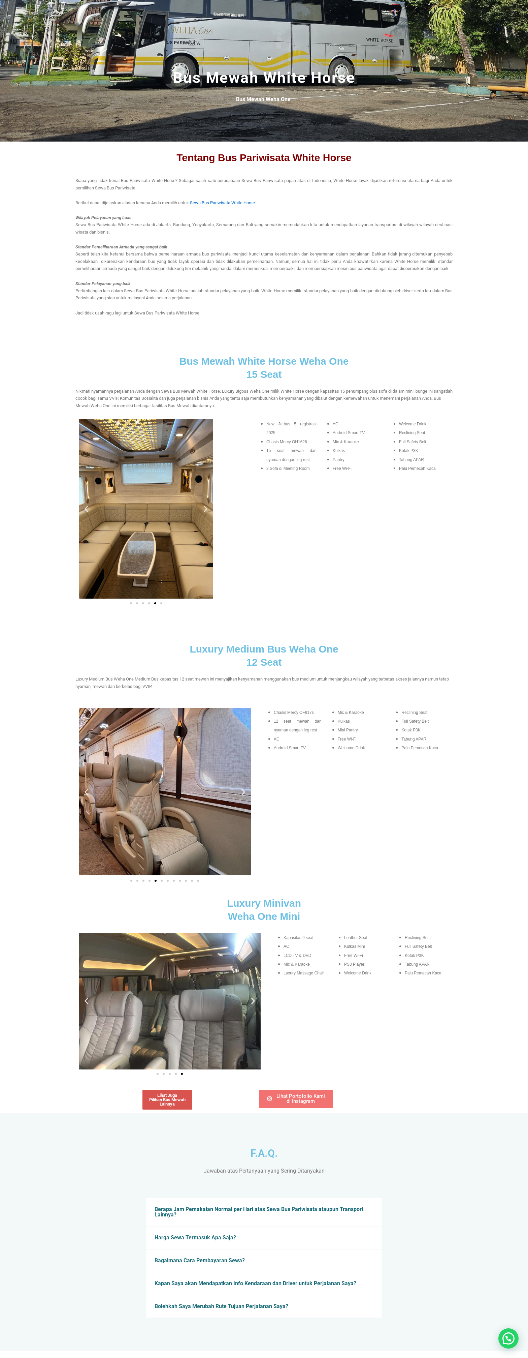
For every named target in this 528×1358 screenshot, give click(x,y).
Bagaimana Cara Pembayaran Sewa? (200, 1260)
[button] (86, 509)
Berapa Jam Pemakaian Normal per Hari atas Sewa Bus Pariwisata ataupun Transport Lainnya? (259, 1212)
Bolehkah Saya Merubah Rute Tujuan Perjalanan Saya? (221, 1306)
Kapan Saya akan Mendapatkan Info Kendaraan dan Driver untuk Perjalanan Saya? (255, 1283)
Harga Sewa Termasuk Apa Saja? (195, 1237)
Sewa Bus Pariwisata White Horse (222, 202)
